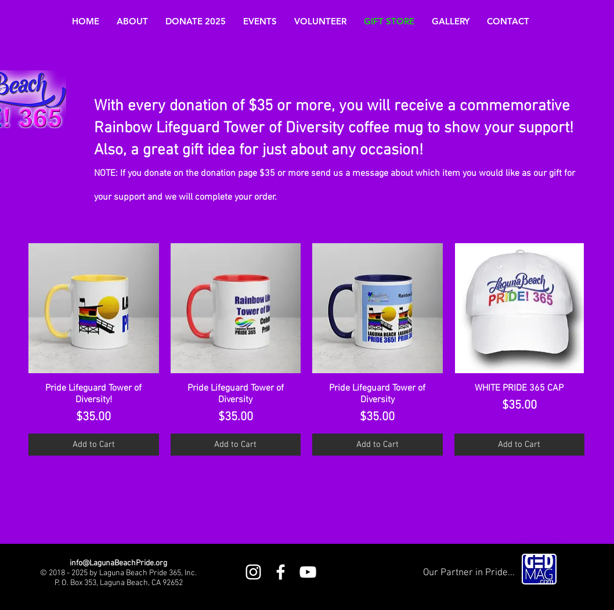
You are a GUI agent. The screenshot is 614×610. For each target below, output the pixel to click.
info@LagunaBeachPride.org (118, 563)
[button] (132, 21)
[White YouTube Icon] (308, 572)
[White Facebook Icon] (280, 572)
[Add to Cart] (93, 445)
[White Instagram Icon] (253, 572)
